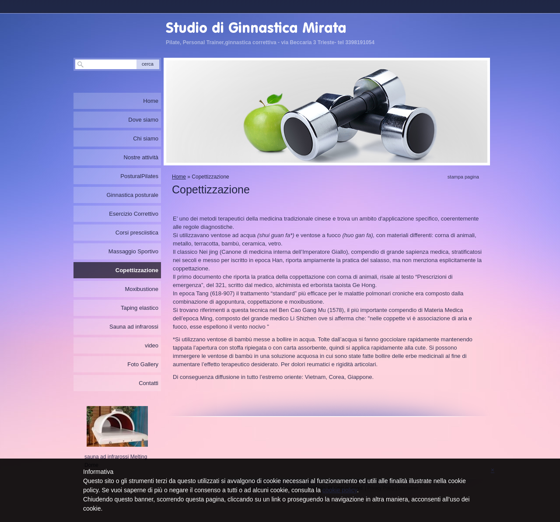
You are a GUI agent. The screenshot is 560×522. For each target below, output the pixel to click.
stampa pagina (463, 176)
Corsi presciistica (137, 232)
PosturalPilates (139, 176)
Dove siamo (143, 119)
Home (179, 177)
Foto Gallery (142, 364)
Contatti (148, 383)
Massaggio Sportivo (133, 251)
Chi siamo (145, 138)
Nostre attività (141, 157)
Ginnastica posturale (132, 195)
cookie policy (339, 490)
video (151, 345)
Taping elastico (139, 308)
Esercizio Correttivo (133, 213)
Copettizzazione (137, 270)
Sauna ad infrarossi (133, 326)
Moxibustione (141, 289)
